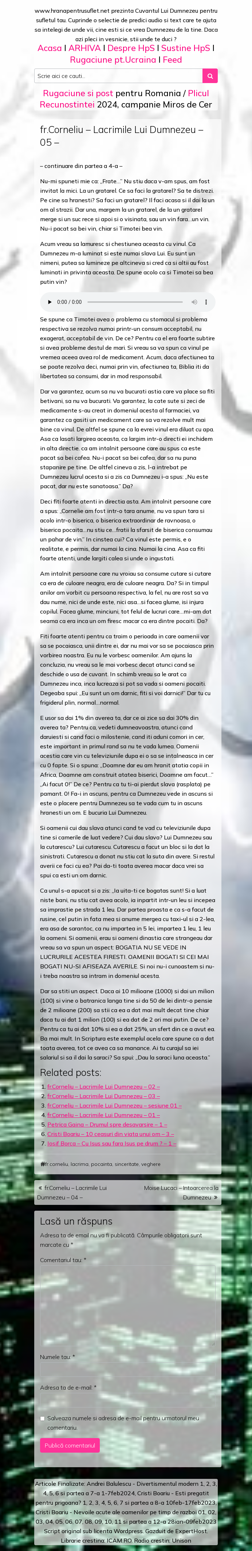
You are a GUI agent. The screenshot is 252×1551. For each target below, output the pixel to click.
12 (156, 1521)
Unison (181, 1540)
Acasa (50, 48)
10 (108, 1521)
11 (118, 1521)
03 (39, 1521)
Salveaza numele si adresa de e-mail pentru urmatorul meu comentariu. (123, 1422)
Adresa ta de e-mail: (68, 1387)
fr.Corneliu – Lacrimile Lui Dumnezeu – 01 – (103, 1115)
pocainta (101, 1164)
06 (68, 1521)
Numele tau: (57, 1356)
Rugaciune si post (78, 93)
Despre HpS (131, 48)
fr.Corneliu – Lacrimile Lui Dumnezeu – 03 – (103, 1096)
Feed (172, 59)
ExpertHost (191, 1531)
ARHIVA (84, 48)
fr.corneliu (56, 1164)
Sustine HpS (185, 48)
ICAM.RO (119, 1540)
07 (78, 1521)
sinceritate (127, 1164)
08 (88, 1521)
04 (49, 1521)
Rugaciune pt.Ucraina (113, 59)
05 (59, 1521)
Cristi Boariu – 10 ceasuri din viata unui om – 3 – (110, 1133)
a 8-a (157, 1502)
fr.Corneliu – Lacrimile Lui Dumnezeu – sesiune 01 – (114, 1105)
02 (211, 1512)
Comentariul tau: (63, 1260)
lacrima (79, 1164)
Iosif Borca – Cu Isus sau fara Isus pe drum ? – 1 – (111, 1143)
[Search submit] (210, 75)
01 (201, 1512)
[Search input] (118, 75)
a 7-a (93, 1493)
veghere (151, 1164)
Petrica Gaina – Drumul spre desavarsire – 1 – (107, 1124)
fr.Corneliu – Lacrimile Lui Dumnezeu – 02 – (103, 1086)
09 (98, 1521)
